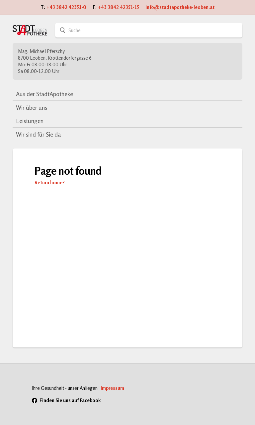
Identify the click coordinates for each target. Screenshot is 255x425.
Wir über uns (31, 107)
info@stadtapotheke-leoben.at (179, 7)
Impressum (112, 388)
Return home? (50, 182)
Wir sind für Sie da (38, 134)
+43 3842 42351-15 (118, 7)
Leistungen (29, 120)
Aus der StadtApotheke (44, 93)
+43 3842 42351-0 (66, 7)
